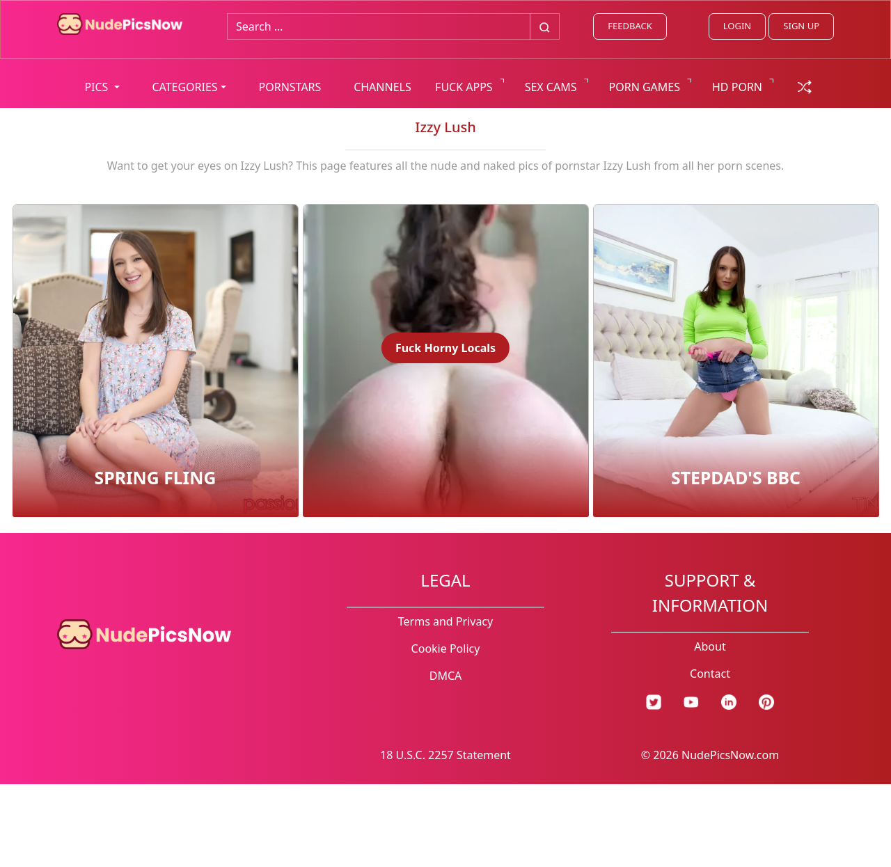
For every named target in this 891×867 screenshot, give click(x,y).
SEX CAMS (551, 87)
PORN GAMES (645, 87)
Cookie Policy (445, 648)
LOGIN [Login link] (737, 25)
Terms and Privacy (445, 621)
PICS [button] (97, 87)
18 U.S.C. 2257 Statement (445, 755)
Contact (710, 673)
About (709, 646)
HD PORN (737, 87)
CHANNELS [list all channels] (382, 87)
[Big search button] (545, 26)
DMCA (445, 675)
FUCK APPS (464, 87)
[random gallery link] (805, 86)
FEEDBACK (630, 25)
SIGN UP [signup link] (801, 25)
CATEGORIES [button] (184, 87)
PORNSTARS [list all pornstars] (290, 87)
